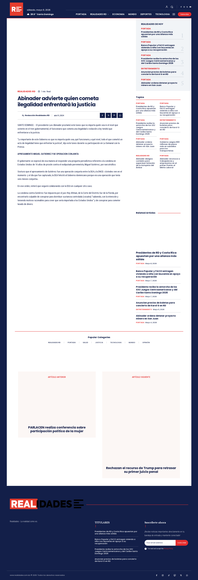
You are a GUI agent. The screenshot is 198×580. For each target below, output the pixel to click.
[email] (160, 543)
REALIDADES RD (26, 91)
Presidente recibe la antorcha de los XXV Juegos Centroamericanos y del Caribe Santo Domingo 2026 (160, 61)
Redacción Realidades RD (37, 115)
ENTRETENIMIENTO (150, 69)
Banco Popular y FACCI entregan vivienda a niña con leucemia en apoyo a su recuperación (158, 47)
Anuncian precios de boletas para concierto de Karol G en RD (158, 73)
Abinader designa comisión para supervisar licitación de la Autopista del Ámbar (145, 163)
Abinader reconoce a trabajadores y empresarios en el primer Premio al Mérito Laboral (170, 163)
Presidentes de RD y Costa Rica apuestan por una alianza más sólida (157, 34)
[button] (172, 7)
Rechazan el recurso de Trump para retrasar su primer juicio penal (141, 470)
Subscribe (181, 543)
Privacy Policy (168, 549)
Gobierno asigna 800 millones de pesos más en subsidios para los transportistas (170, 146)
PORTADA (146, 29)
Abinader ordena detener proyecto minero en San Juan (159, 84)
